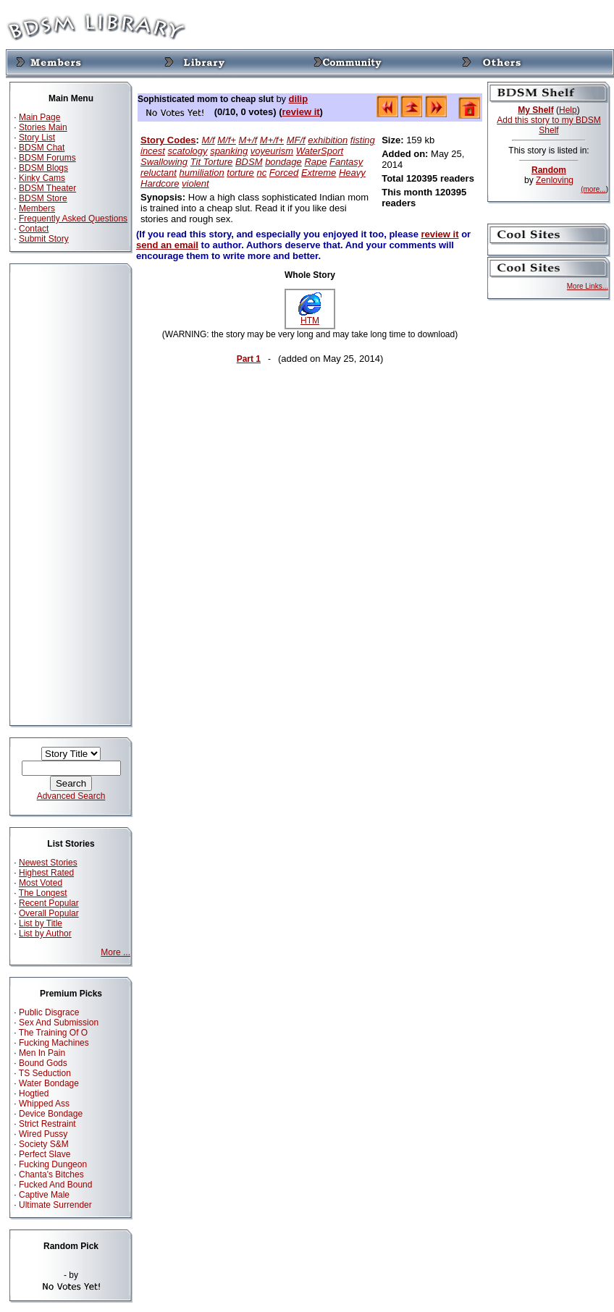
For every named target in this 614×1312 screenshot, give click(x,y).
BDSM (249, 161)
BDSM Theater (47, 188)
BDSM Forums (47, 158)
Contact (34, 229)
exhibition (328, 140)
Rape (315, 161)
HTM (309, 317)
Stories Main (43, 127)
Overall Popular (49, 913)
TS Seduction (45, 1073)
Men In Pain (42, 1053)
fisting (362, 140)
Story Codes (168, 140)
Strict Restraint (47, 1124)
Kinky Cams (42, 178)
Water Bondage (49, 1083)
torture (240, 172)
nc (261, 172)
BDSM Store (43, 198)
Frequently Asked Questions (73, 218)
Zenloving (554, 180)
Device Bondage (51, 1114)
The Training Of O (53, 1033)
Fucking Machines (54, 1043)
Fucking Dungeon (53, 1164)
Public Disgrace (49, 1012)
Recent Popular (49, 903)
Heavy (352, 172)
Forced (283, 172)
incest (152, 150)
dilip (298, 98)
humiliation (202, 172)
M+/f (248, 140)
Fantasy (346, 161)
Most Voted (40, 883)
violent (195, 183)
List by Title (40, 923)
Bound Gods (43, 1063)
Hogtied (34, 1093)
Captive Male (44, 1195)
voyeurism (272, 150)
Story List (37, 137)
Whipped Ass (44, 1104)
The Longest (43, 893)
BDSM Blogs (43, 168)
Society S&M (44, 1144)
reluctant (158, 172)
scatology (188, 150)
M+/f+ (272, 140)
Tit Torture (211, 161)
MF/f (296, 140)
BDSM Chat (41, 148)
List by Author (45, 933)
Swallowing (164, 161)
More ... (115, 952)
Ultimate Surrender (55, 1205)
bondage (283, 161)
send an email (167, 245)
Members (37, 208)
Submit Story (44, 239)
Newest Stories (48, 863)
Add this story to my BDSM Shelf (548, 125)
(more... (593, 189)
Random (548, 170)
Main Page (39, 117)
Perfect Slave (44, 1154)
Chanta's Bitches (51, 1174)
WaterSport (320, 150)
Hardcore (159, 183)
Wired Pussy (43, 1134)
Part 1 (249, 359)
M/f (208, 140)
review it (301, 111)
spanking (229, 150)
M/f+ (226, 140)
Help (568, 110)
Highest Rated (46, 873)
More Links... (587, 286)
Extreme (318, 172)
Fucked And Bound (55, 1185)
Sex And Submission (58, 1022)
